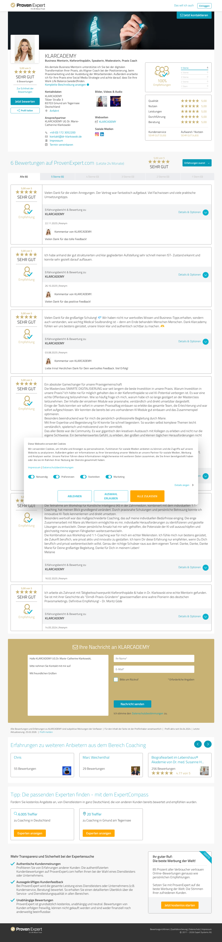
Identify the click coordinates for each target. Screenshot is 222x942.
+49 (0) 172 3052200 (62, 132)
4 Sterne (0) (92, 176)
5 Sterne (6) (57, 176)
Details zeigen (152, 488)
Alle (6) (24, 176)
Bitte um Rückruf (129, 679)
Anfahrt (54, 111)
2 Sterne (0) (163, 176)
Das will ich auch (184, 5)
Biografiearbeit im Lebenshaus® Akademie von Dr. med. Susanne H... (177, 759)
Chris (17, 757)
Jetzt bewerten (25, 101)
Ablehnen (75, 500)
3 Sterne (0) (127, 176)
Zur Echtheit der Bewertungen (25, 90)
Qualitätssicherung (179, 929)
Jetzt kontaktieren (194, 15)
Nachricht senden (132, 704)
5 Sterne (184, 67)
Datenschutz (194, 929)
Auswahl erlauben (111, 500)
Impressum (64, 471)
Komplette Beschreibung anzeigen (66, 84)
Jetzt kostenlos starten (180, 905)
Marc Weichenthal (96, 757)
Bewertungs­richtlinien (159, 929)
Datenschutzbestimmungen (87, 471)
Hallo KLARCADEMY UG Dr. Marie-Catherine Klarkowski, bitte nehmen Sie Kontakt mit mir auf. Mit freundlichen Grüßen (68, 685)
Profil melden (46, 732)
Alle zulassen (147, 500)
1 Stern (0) (197, 176)
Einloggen (204, 5)
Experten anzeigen (29, 833)
